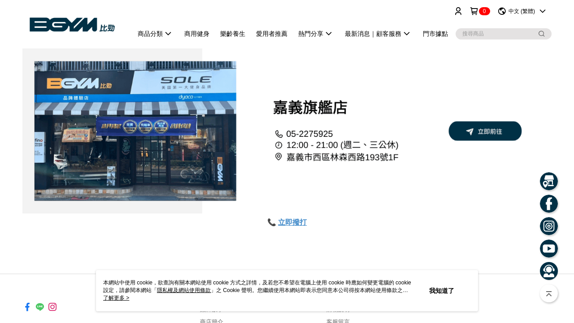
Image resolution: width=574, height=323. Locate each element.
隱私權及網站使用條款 (184, 290)
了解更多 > (116, 298)
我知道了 (441, 290)
